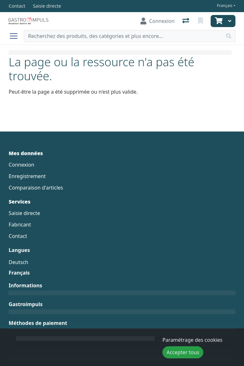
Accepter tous (182, 352)
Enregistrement (27, 176)
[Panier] (218, 21)
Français (225, 5)
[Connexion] (157, 21)
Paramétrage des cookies (192, 339)
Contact (18, 236)
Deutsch (18, 262)
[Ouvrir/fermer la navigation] (16, 36)
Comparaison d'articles (36, 187)
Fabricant (20, 224)
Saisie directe (24, 213)
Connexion (21, 164)
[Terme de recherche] (123, 36)
